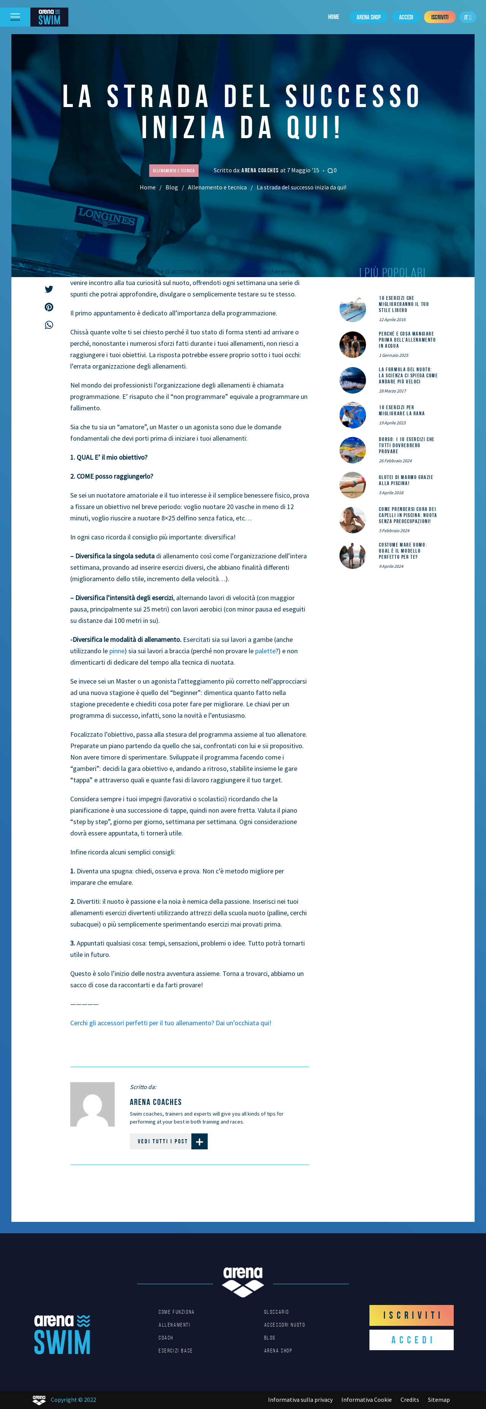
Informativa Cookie (366, 1399)
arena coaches (260, 170)
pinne (117, 650)
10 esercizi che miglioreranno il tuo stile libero (404, 304)
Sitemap (439, 1399)
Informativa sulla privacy (300, 1399)
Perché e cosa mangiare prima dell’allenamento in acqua (407, 340)
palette (265, 650)
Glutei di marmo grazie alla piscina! (406, 480)
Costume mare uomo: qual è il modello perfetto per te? (403, 551)
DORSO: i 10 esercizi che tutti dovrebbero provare (406, 445)
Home (333, 16)
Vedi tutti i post (173, 1141)
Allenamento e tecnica (217, 187)
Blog (172, 187)
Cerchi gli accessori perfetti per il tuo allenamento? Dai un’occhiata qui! (170, 1022)
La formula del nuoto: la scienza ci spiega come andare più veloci (408, 375)
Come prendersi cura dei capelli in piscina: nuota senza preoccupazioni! (408, 515)
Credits (410, 1399)
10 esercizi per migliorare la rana (402, 410)
